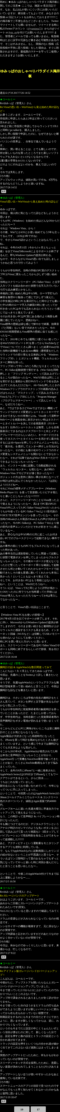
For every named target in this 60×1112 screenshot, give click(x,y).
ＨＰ (4, 191)
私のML (17, 9)
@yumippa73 (35, 28)
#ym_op (12, 32)
